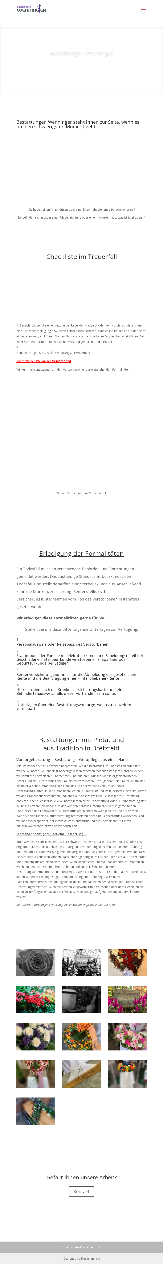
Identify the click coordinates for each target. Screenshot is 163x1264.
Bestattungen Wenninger (81, 53)
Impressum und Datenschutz (79, 1247)
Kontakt (81, 1191)
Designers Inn (90, 1258)
